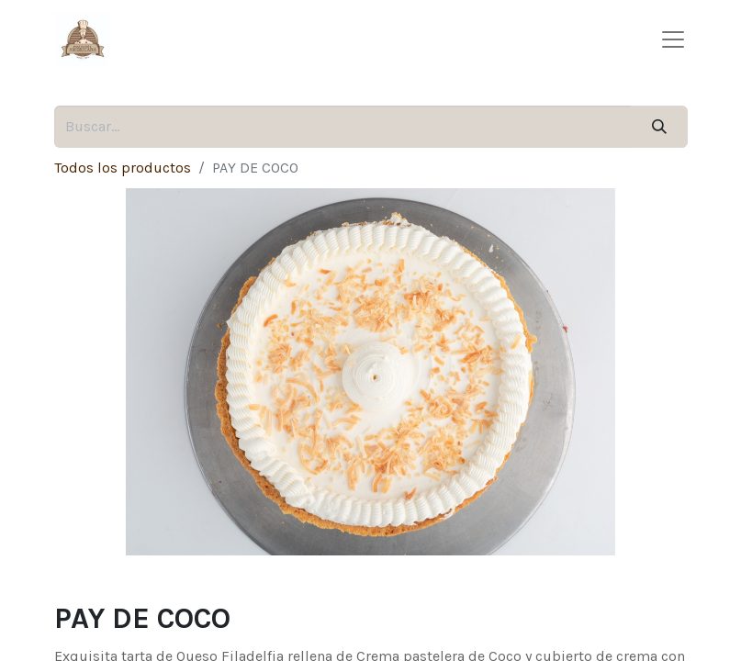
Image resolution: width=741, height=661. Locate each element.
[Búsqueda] (659, 127)
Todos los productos (122, 167)
